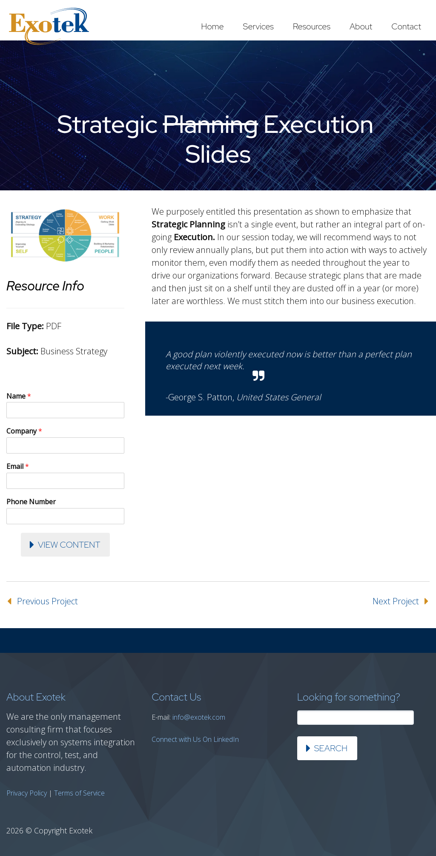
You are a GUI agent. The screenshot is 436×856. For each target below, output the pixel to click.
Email (17, 466)
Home (212, 26)
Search (330, 748)
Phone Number (31, 501)
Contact (406, 26)
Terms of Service (79, 793)
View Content (69, 544)
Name (18, 396)
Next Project (396, 601)
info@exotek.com (198, 717)
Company (24, 431)
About (361, 26)
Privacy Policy (26, 793)
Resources (311, 26)
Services (258, 26)
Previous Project (47, 601)
